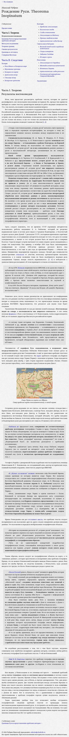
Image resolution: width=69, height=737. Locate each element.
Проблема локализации (48, 27)
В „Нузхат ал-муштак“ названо (22, 473)
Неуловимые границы (12, 69)
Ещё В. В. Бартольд (17, 659)
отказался (20, 254)
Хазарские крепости (12, 80)
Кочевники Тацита (47, 68)
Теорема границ (8, 46)
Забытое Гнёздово (46, 54)
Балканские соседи (47, 29)
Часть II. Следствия (12, 60)
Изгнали (21, 268)
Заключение (42, 81)
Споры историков (46, 51)
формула (12, 314)
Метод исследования (10, 44)
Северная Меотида (9, 55)
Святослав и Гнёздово (45, 44)
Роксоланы (41, 60)
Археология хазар (11, 75)
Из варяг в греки (46, 57)
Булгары (40, 24)
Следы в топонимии (47, 32)
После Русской (15, 572)
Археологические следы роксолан (52, 71)
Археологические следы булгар (51, 41)
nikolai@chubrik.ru (38, 732)
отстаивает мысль (35, 519)
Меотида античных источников (52, 66)
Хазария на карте (11, 72)
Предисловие (7, 28)
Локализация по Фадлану (49, 35)
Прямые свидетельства (49, 38)
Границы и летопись (10, 52)
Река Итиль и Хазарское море (16, 66)
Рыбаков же (14, 426)
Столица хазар (10, 78)
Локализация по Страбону (50, 63)
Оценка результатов (9, 49)
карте (39, 356)
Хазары (4, 63)
